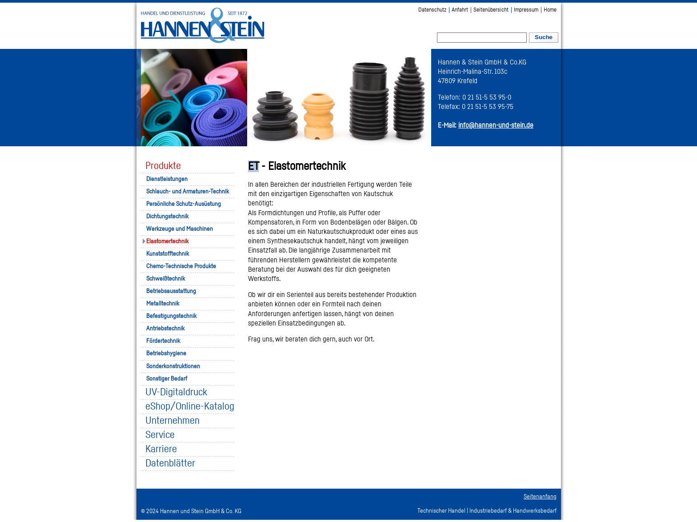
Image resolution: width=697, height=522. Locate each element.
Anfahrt (460, 10)
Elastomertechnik (167, 241)
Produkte (163, 166)
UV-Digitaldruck (176, 392)
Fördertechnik (163, 341)
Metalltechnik (162, 304)
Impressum (526, 10)
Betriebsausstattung (171, 291)
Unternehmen (172, 421)
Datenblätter (170, 463)
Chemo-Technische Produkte (181, 266)
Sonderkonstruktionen (173, 366)
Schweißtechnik (165, 279)
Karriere (161, 449)
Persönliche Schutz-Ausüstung (183, 204)
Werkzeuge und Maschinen (179, 229)
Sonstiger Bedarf (166, 379)
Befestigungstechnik (171, 316)
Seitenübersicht (491, 10)
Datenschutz (432, 10)
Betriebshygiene (166, 353)
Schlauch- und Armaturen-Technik (187, 192)
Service (160, 435)
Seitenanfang (540, 497)
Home (550, 10)
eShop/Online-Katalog (189, 407)
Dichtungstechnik (167, 216)
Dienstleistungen (167, 179)
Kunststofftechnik (167, 254)
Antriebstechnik (165, 328)
